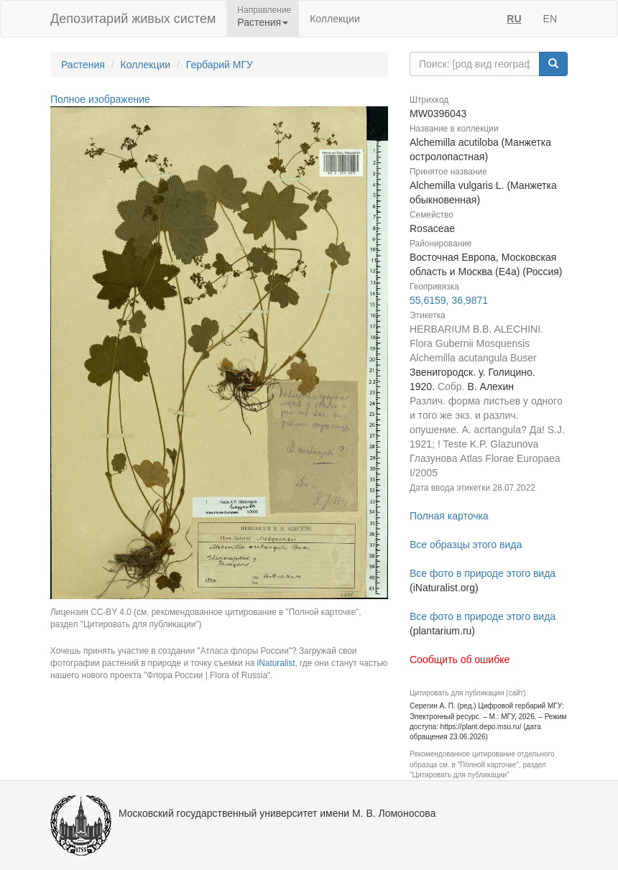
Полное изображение (100, 99)
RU (514, 18)
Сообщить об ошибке (459, 659)
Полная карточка (449, 516)
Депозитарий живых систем (133, 18)
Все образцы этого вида (466, 544)
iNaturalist (276, 663)
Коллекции (335, 18)
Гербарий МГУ (219, 64)
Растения (83, 64)
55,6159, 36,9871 (449, 300)
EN (550, 18)
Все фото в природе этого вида (482, 573)
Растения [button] (262, 22)
